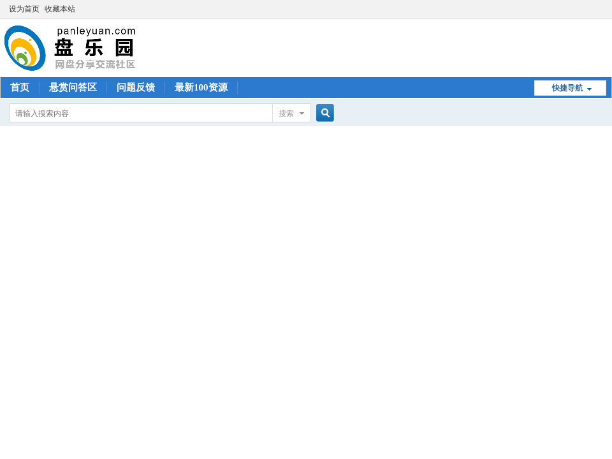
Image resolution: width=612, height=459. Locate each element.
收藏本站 (60, 8)
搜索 (286, 113)
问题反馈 (136, 87)
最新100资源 (201, 87)
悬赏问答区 (73, 87)
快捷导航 (567, 88)
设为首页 (24, 8)
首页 (19, 87)
